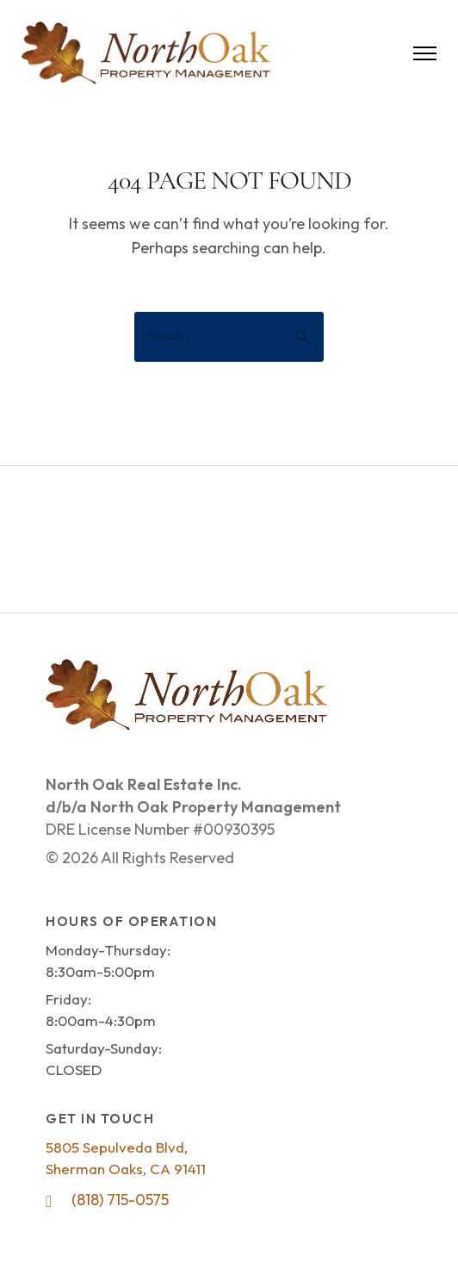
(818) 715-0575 (120, 1199)
